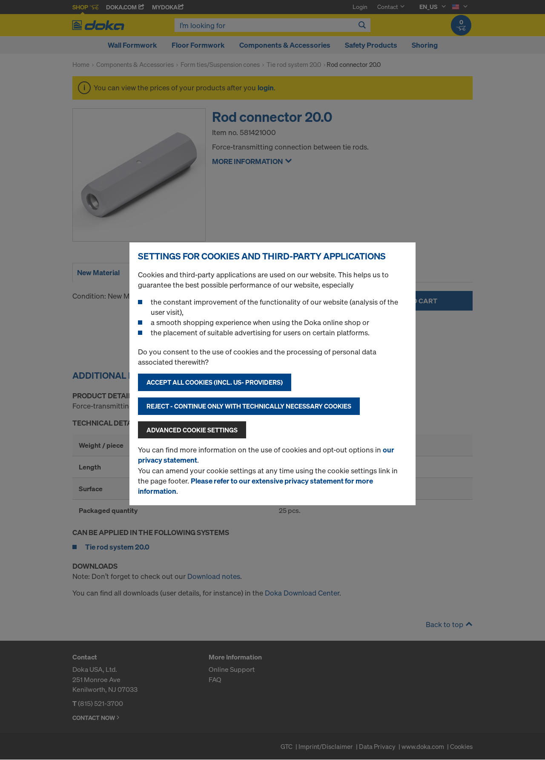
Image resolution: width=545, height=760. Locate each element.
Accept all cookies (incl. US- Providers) (214, 382)
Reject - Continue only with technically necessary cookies (248, 406)
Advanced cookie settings (192, 430)
